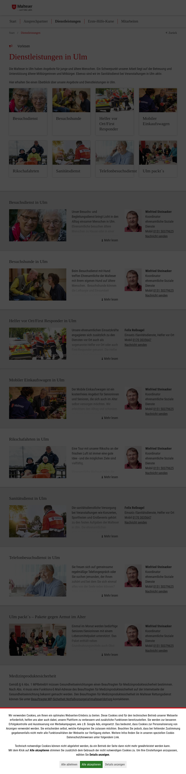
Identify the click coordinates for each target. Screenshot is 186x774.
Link (116, 737)
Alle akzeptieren (92, 764)
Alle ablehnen (70, 764)
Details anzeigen (116, 764)
